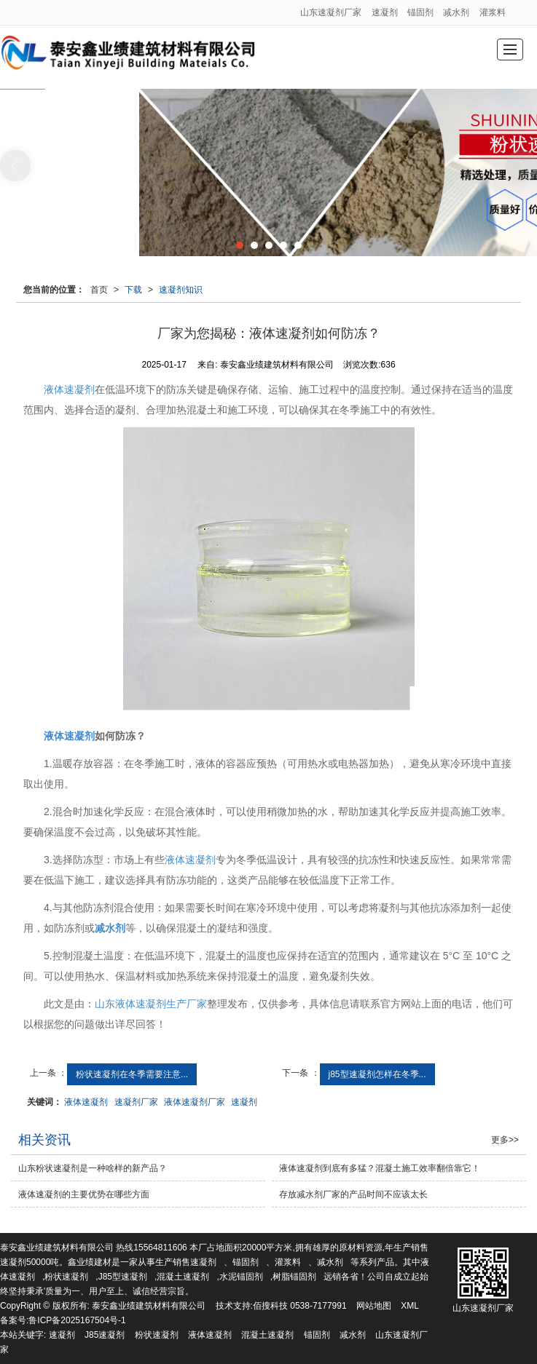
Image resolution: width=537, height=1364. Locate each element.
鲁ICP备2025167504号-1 (76, 1320)
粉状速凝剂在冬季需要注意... (132, 1074)
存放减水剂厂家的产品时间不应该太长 (353, 1194)
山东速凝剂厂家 (330, 12)
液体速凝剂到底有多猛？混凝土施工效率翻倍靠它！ (379, 1168)
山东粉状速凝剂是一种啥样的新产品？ (92, 1168)
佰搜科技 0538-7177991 (300, 1306)
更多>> (505, 1140)
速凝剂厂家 (136, 1102)
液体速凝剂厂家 (194, 1102)
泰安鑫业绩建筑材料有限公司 (148, 1306)
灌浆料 (492, 12)
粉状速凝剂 (66, 1277)
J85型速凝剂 (122, 1277)
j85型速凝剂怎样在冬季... (377, 1074)
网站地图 (373, 1306)
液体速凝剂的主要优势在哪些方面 (83, 1194)
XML (410, 1306)
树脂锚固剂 (294, 1277)
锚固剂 (420, 12)
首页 (99, 290)
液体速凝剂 (69, 389)
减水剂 (456, 12)
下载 (133, 290)
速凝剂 (385, 12)
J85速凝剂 (105, 1335)
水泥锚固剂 (241, 1277)
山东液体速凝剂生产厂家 (151, 1004)
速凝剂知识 (181, 290)
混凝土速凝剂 (183, 1277)
